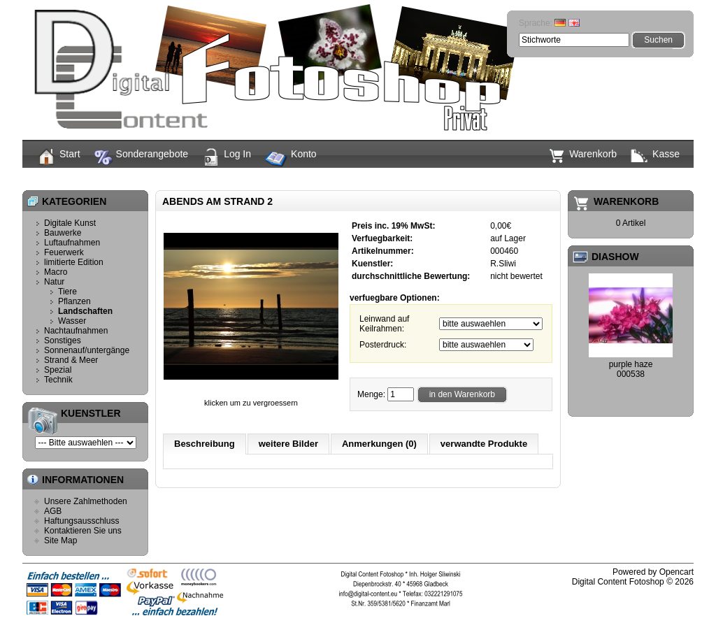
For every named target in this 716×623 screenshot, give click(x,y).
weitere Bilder (288, 443)
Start (58, 156)
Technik (58, 380)
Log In (226, 157)
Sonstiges (62, 340)
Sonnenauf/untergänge (86, 350)
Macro (55, 272)
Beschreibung (204, 443)
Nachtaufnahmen (76, 331)
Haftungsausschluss (81, 521)
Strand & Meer (71, 360)
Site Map (60, 540)
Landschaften (406, 178)
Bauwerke (62, 233)
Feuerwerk (64, 252)
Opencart (676, 572)
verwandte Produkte (484, 443)
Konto (291, 159)
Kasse (655, 155)
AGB (53, 511)
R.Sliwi (503, 263)
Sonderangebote (141, 157)
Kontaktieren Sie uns (83, 531)
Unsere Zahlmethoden (85, 501)
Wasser (72, 321)
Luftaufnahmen (72, 243)
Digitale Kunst (70, 223)
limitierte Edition (73, 262)
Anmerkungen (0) (379, 443)
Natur (361, 178)
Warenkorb (582, 156)
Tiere (67, 291)
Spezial (57, 370)
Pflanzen (74, 301)
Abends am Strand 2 (479, 178)
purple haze (631, 364)
